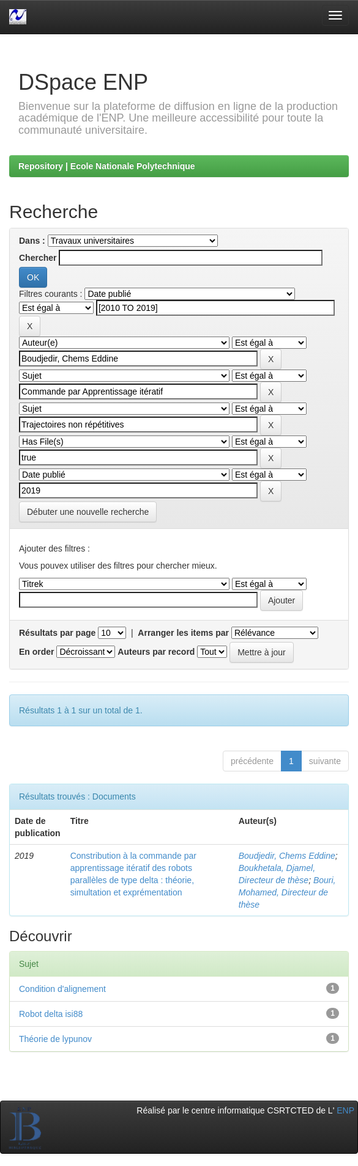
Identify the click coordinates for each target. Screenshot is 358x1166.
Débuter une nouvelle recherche (88, 512)
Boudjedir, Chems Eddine (287, 856)
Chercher (37, 258)
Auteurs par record (156, 652)
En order (36, 652)
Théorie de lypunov (55, 1039)
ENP (345, 1110)
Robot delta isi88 (51, 1014)
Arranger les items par (183, 633)
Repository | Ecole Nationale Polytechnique (106, 166)
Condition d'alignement (62, 989)
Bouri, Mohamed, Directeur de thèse (287, 892)
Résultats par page (57, 633)
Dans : (32, 241)
